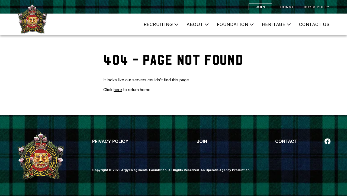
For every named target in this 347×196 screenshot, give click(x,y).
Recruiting (158, 24)
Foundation (232, 24)
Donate (288, 7)
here (118, 89)
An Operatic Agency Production (225, 170)
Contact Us (314, 24)
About (195, 24)
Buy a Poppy (317, 7)
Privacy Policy (110, 141)
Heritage (273, 24)
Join (260, 7)
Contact (286, 141)
